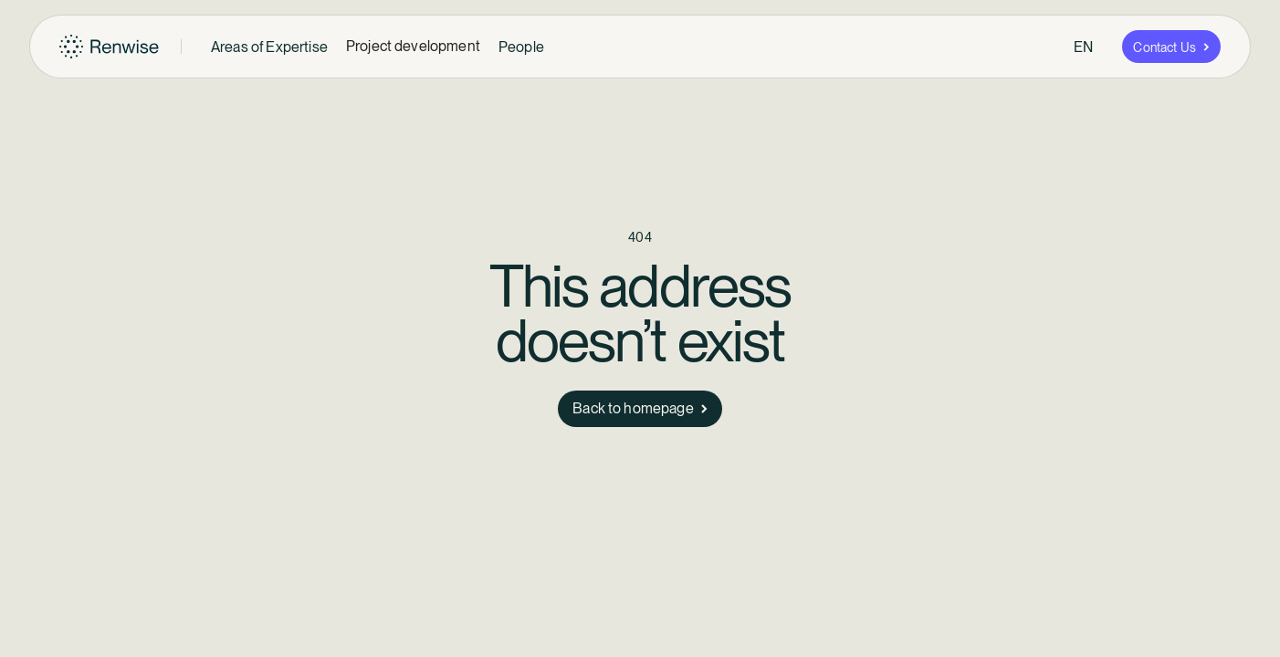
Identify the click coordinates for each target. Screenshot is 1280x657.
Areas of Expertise (269, 47)
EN (1083, 47)
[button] (269, 47)
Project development (413, 46)
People (521, 47)
